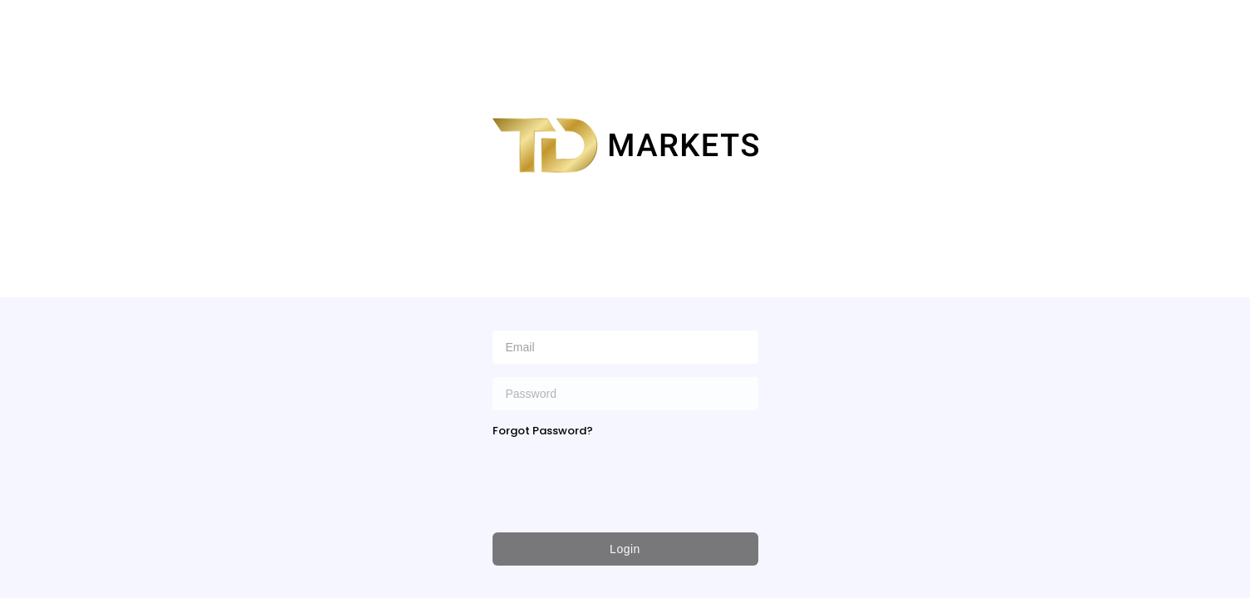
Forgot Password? (543, 431)
